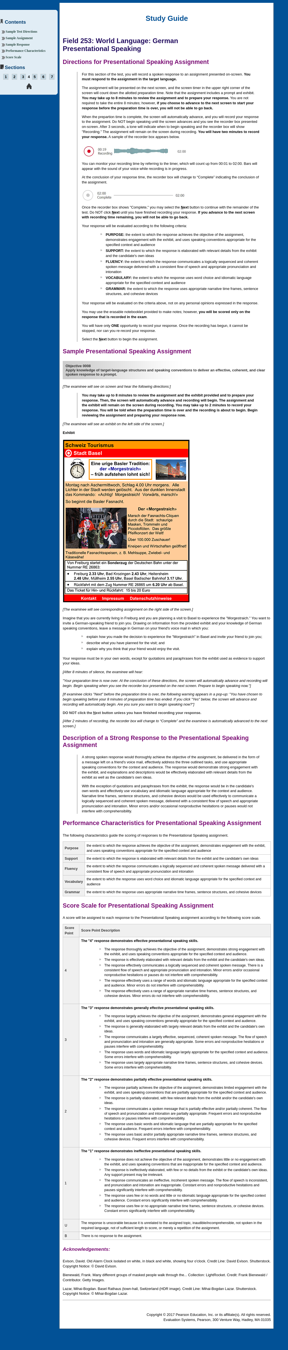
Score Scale (13, 57)
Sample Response (18, 44)
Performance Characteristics (26, 50)
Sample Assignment (19, 38)
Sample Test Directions (21, 31)
